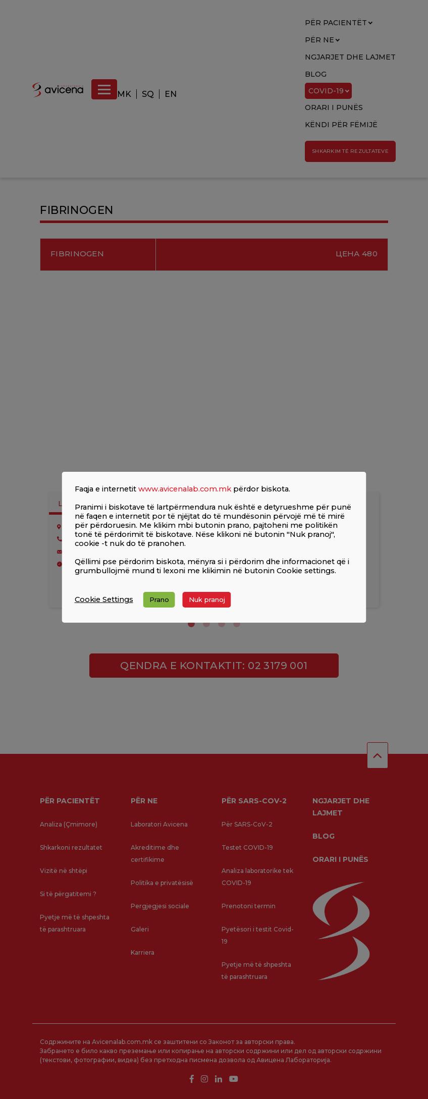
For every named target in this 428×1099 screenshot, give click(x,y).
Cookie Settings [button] (104, 599)
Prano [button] (159, 599)
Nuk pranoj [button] (207, 599)
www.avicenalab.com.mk (184, 488)
